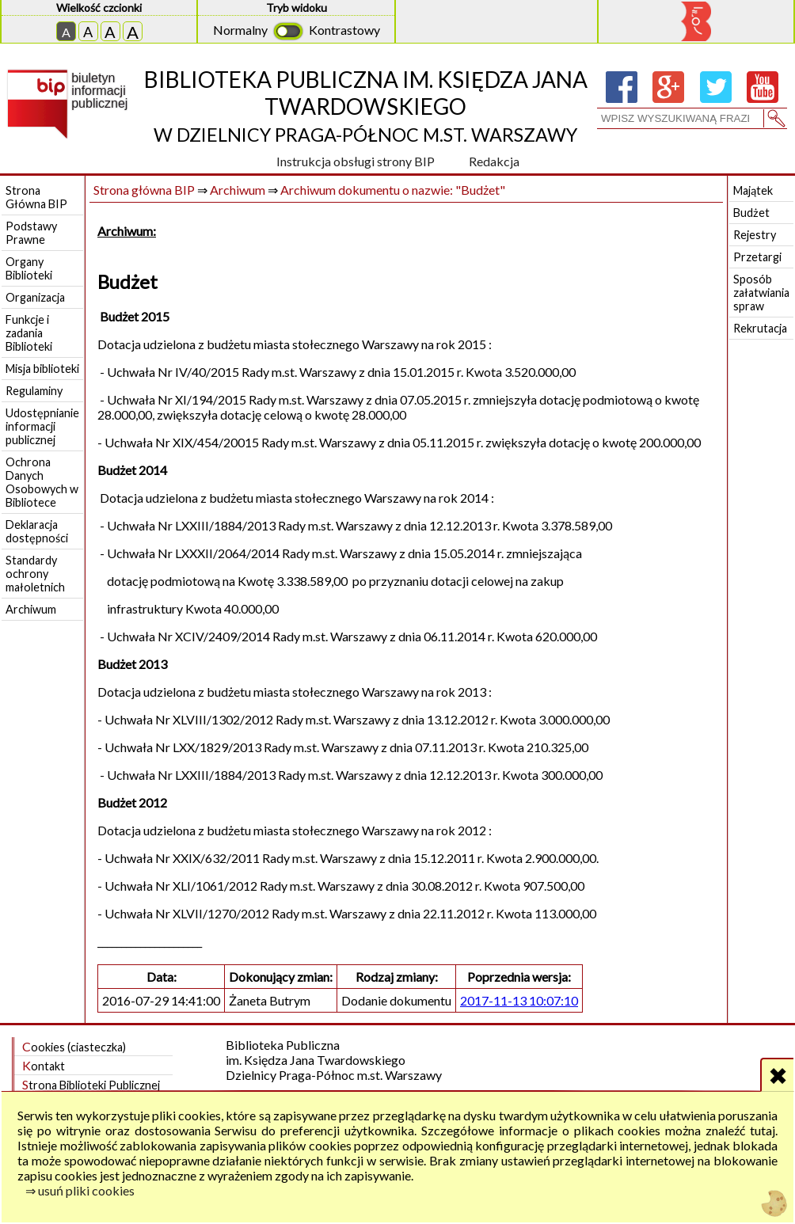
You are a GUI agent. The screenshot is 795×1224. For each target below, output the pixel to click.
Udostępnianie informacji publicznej (42, 426)
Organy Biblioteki (29, 268)
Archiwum (31, 609)
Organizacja (35, 297)
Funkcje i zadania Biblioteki (29, 333)
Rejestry (754, 234)
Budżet (751, 212)
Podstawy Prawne (31, 232)
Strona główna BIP (144, 189)
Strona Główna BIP (36, 197)
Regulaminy (34, 390)
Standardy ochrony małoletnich (35, 573)
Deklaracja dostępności (37, 531)
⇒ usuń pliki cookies (80, 1190)
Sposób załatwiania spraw (761, 292)
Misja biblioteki (42, 368)
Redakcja (494, 161)
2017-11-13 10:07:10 (519, 1000)
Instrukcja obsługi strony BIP (355, 161)
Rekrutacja (760, 328)
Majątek (753, 190)
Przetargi (757, 257)
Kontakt (43, 1065)
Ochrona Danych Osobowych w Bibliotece (42, 482)
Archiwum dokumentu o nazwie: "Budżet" (392, 189)
